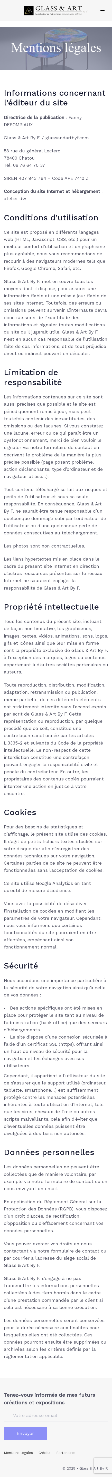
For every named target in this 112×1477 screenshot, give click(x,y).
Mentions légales (18, 1453)
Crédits (45, 1453)
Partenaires (66, 1453)
